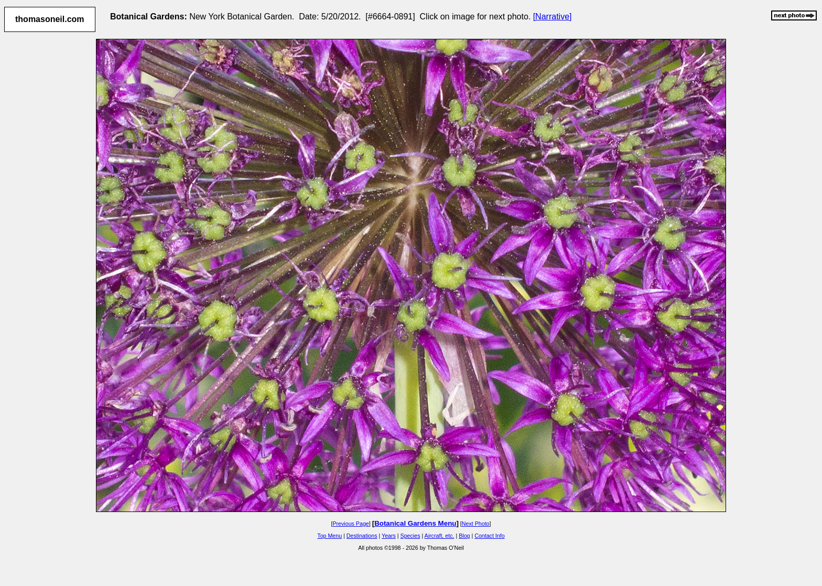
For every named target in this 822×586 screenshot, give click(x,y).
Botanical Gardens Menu (415, 523)
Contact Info (489, 535)
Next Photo (476, 523)
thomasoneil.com (49, 19)
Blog (464, 535)
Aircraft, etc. (440, 535)
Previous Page (350, 523)
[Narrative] (552, 16)
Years (389, 535)
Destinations (362, 535)
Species (410, 535)
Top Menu (329, 535)
